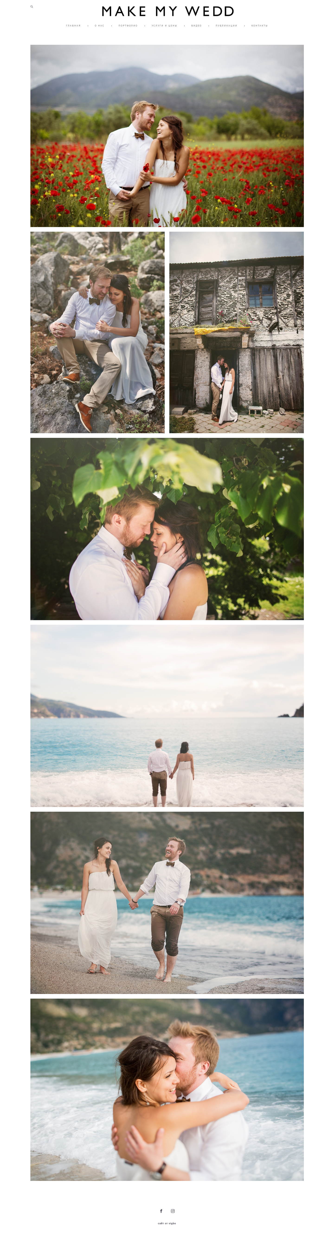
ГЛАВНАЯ (73, 25)
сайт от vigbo (167, 1223)
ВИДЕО (196, 25)
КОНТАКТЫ (259, 25)
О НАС (100, 25)
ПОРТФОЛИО (128, 25)
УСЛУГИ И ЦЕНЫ (164, 25)
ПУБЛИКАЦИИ (227, 25)
